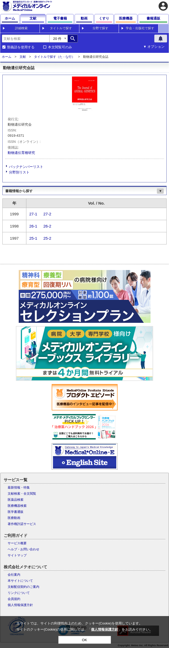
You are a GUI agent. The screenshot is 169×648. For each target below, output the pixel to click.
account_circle (163, 6)
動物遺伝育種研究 (21, 153)
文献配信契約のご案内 (23, 587)
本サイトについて (20, 581)
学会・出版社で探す (140, 28)
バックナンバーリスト (26, 167)
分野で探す (100, 28)
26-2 (47, 226)
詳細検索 (21, 28)
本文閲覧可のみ (60, 47)
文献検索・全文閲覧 (22, 493)
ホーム (6, 57)
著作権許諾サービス (22, 524)
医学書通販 (15, 512)
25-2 (47, 238)
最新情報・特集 (19, 487)
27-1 (33, 214)
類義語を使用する (21, 47)
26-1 (33, 226)
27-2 (47, 214)
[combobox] (25, 38)
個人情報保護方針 (20, 605)
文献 (23, 57)
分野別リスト (19, 172)
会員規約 (14, 599)
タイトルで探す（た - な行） (54, 57)
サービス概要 (17, 543)
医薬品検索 (15, 500)
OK (84, 640)
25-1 (33, 238)
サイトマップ (17, 555)
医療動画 (14, 518)
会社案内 (14, 574)
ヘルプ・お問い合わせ (23, 549)
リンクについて (19, 593)
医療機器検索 (17, 506)
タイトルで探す (61, 28)
